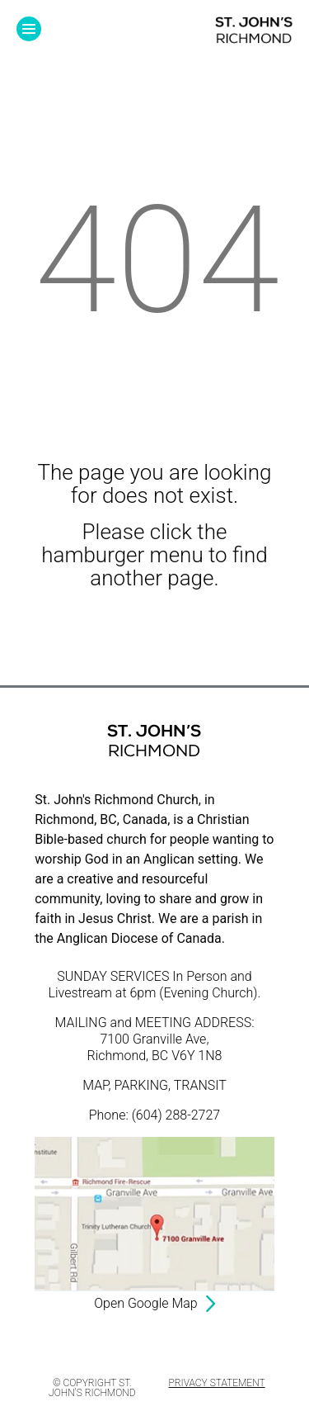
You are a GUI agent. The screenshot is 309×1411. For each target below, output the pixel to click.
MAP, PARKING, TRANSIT (154, 1085)
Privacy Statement (217, 1383)
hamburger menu (122, 554)
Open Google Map (145, 1303)
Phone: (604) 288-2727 (154, 1115)
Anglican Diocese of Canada (139, 938)
